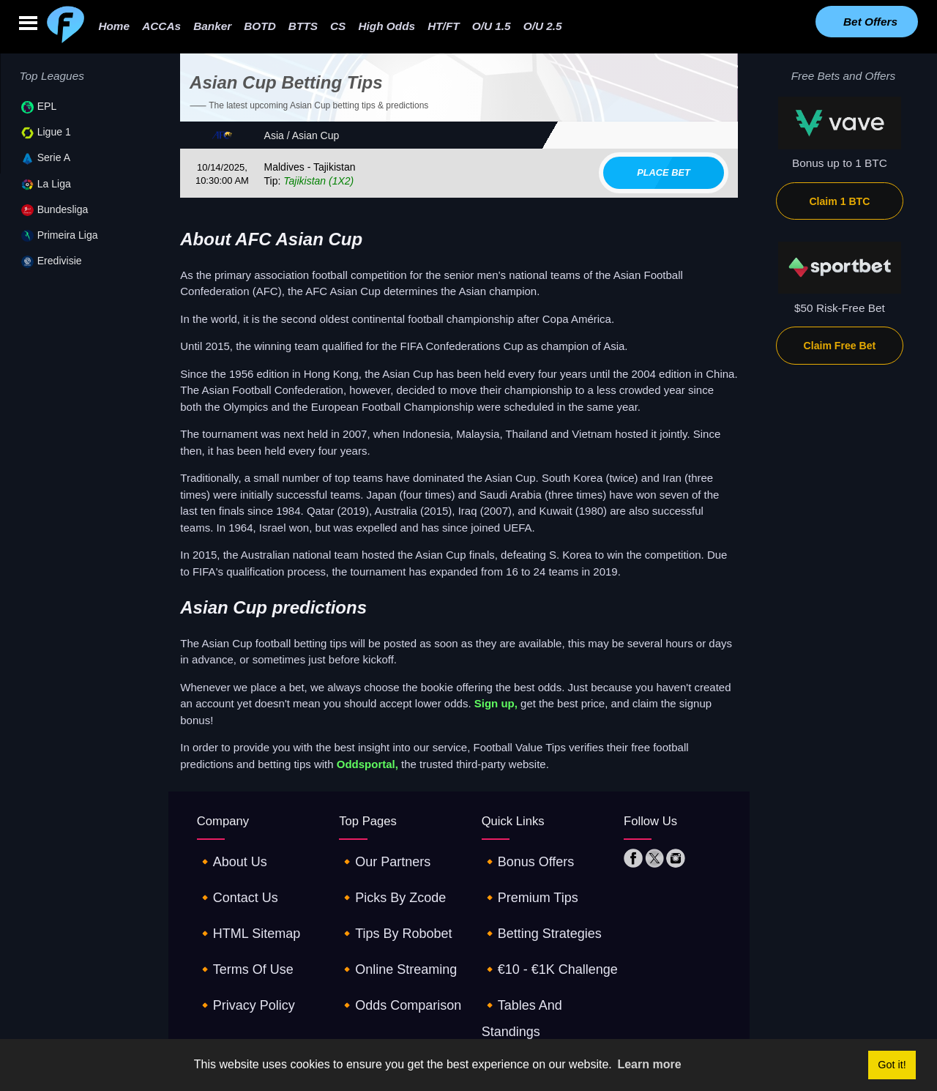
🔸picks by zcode (384, 882)
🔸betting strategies (533, 907)
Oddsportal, (367, 764)
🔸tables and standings (543, 957)
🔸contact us (231, 882)
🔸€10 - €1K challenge (540, 932)
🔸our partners (378, 856)
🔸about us (227, 856)
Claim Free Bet (840, 345)
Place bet (663, 172)
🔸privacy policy (239, 957)
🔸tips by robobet (387, 907)
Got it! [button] (892, 1064)
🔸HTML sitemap (241, 907)
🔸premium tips (523, 882)
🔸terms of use (238, 932)
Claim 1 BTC (839, 201)
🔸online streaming (389, 932)
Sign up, (496, 703)
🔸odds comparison (391, 957)
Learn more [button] (649, 1064)
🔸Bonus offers (521, 856)
